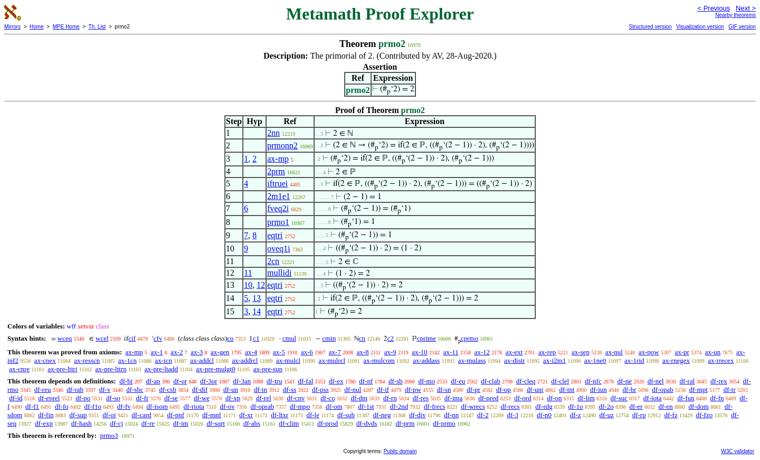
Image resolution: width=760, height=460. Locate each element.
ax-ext (514, 352)
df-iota (652, 398)
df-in (260, 389)
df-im (180, 423)
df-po (82, 398)
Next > (746, 8)
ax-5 (279, 352)
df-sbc (135, 389)
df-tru (274, 381)
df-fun (686, 398)
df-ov (227, 406)
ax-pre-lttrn (111, 369)
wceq (65, 338)
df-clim (289, 423)
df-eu (458, 381)
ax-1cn (127, 360)
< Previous (713, 8)
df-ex (336, 381)
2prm (276, 171)
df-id (15, 398)
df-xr (246, 415)
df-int (566, 389)
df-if (383, 389)
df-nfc (593, 381)
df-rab (74, 389)
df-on (554, 398)
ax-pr (681, 352)
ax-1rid (634, 360)
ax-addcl (202, 360)
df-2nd (399, 406)
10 (248, 284)
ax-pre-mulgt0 (215, 369)
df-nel (656, 381)
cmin (329, 338)
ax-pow (649, 352)
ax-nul (614, 352)
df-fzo (704, 415)
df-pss (320, 389)
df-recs (509, 406)
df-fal (305, 381)
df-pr (473, 389)
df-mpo (300, 406)
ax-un (713, 352)
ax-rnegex (676, 360)
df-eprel (49, 398)
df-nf (366, 381)
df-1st (366, 406)
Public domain (400, 451)
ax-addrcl (245, 360)
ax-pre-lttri (62, 369)
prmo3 (109, 435)
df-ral (687, 381)
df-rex (718, 381)
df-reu (42, 389)
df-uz (607, 415)
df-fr (142, 398)
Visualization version (700, 27)
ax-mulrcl (332, 360)
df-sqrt (215, 423)
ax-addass (426, 360)
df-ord (522, 398)
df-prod (327, 423)
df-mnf (211, 415)
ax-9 (390, 352)
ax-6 (307, 352)
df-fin (46, 415)
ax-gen (220, 352)
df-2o (605, 406)
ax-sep (581, 352)
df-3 (512, 415)
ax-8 (363, 352)
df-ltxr (279, 415)
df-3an (242, 381)
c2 (390, 338)
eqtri (274, 235)
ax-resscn (87, 360)
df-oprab (262, 406)
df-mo (426, 381)
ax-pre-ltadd (161, 369)
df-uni (535, 389)
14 (256, 311)
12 (260, 284)
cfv (158, 338)
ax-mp (278, 158)
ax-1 (157, 352)
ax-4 (251, 352)
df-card (141, 415)
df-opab (662, 389)
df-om (334, 406)
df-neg (382, 415)
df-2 (483, 415)
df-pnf (176, 415)
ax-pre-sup (268, 369)
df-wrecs (472, 406)
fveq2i (278, 208)
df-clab (490, 381)
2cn (273, 261)
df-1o (575, 406)
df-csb (167, 389)
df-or (180, 381)
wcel (102, 338)
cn (362, 338)
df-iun (598, 389)
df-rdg (544, 406)
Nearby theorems (735, 15)
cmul (289, 338)
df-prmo (444, 423)
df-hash (81, 423)
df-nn (451, 415)
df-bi (125, 381)
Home (37, 27)
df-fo (62, 406)
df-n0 (544, 415)
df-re (148, 423)
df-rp (639, 415)
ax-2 (176, 352)
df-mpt (698, 389)
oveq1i (278, 248)
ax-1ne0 (595, 360)
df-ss (289, 389)
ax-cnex (45, 360)
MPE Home (66, 27)
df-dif (200, 389)
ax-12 (482, 352)
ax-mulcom (379, 360)
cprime (426, 338)
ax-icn (163, 360)
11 (248, 272)
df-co (327, 398)
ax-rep (547, 352)
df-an (153, 381)
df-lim (586, 398)
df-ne (624, 381)
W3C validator (737, 451)
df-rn (390, 398)
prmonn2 (282, 145)
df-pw (413, 389)
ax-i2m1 (554, 360)
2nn (273, 132)
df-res (421, 398)
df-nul (353, 389)
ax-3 (197, 352)
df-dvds (366, 423)
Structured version (650, 27)
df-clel (560, 381)
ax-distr (514, 360)
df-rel (263, 398)
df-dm (358, 398)
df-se (171, 398)
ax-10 (420, 352)
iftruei (277, 183)
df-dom (699, 406)
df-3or (208, 381)
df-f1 (32, 406)
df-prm (404, 423)
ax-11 (451, 352)
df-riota (194, 406)
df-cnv (296, 398)
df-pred (488, 398)
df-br (629, 389)
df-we (202, 398)
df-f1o (93, 406)
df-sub (346, 415)
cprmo (469, 338)
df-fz (670, 415)
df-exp (44, 423)
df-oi (109, 415)
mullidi (279, 272)
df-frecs (434, 406)
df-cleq (526, 381)
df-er (635, 406)
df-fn (717, 398)
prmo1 (278, 222)
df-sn (444, 389)
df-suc (619, 398)
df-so (113, 398)
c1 (256, 338)
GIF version (742, 27)
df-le (312, 415)
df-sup (78, 415)
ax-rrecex (721, 360)
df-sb (395, 381)
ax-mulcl (288, 360)
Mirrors (12, 27)
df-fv (124, 406)
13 (256, 298)
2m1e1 (278, 196)
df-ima (453, 398)
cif (132, 338)
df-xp (232, 398)
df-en (665, 406)
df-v (105, 389)
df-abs (252, 423)
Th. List (97, 27)
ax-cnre (19, 369)
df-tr (730, 389)
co (230, 338)
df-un (230, 389)
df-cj (117, 423)
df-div (417, 415)
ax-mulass (472, 360)
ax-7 (335, 352)
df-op (503, 389)
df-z (575, 415)
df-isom (157, 406)
